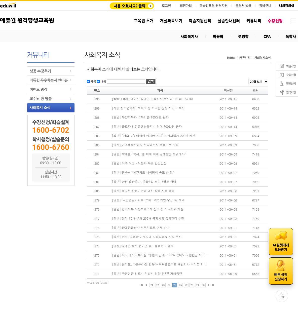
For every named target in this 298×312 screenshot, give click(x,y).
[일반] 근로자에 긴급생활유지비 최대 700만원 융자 (147, 126)
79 (197, 284)
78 (191, 284)
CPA (267, 36)
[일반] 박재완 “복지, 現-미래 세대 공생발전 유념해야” (149, 154)
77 (186, 284)
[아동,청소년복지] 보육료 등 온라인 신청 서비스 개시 (148, 108)
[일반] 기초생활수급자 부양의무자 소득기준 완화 (145, 145)
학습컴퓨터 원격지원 (213, 5)
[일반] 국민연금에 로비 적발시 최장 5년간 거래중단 (147, 273)
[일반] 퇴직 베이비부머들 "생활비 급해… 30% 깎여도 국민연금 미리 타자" (160, 255)
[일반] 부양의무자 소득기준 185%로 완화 (140, 117)
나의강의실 (286, 5)
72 (157, 284)
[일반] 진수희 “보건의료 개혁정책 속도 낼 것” (143, 172)
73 (163, 284)
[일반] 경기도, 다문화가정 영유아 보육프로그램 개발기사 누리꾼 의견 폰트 (160, 264)
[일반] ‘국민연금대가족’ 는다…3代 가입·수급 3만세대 (148, 200)
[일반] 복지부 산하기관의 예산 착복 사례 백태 (143, 191)
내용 (103, 81)
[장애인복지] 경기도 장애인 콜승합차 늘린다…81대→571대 (152, 99)
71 (151, 284)
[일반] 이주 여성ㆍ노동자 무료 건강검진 (139, 163)
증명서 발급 (243, 5)
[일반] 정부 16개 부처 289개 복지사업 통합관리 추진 (148, 218)
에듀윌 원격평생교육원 (27, 20)
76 (180, 284)
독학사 (291, 36)
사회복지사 (189, 36)
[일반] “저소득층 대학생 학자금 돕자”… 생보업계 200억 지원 (153, 135)
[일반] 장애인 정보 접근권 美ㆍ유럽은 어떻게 (143, 246)
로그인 (166, 5)
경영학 (243, 36)
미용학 (218, 36)
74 (169, 284)
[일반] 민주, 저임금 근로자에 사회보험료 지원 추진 (147, 236)
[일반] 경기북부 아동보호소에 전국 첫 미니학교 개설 (148, 209)
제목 (93, 81)
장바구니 (265, 5)
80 (203, 284)
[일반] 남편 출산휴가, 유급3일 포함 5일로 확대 (144, 181)
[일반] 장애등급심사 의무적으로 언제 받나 (141, 227)
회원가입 (186, 5)
